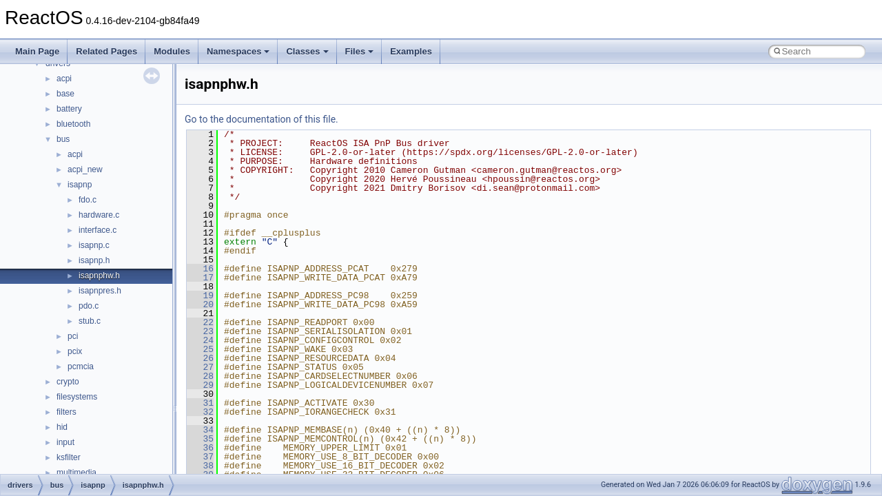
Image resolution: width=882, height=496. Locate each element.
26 (200, 358)
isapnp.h (94, 260)
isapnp (80, 184)
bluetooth (73, 124)
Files (359, 51)
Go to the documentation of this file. (261, 119)
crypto (68, 381)
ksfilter (69, 457)
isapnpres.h (100, 291)
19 (200, 295)
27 (200, 367)
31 (200, 403)
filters (66, 412)
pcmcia (81, 366)
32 (200, 412)
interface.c (97, 230)
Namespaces (238, 51)
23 (200, 331)
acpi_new (85, 169)
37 (200, 457)
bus (63, 139)
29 (200, 385)
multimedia (76, 472)
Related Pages (106, 51)
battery (69, 109)
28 (200, 376)
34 (200, 430)
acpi (64, 78)
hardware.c (99, 215)
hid (62, 427)
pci (73, 336)
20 (200, 304)
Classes (307, 51)
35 (200, 439)
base (65, 94)
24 (200, 340)
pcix (75, 351)
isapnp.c (94, 245)
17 (200, 277)
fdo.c (87, 200)
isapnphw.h (99, 275)
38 (200, 465)
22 (200, 322)
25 (200, 349)
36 (200, 448)
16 (200, 268)
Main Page (37, 51)
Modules (172, 51)
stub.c (90, 321)
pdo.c (89, 306)
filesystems (77, 397)
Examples (411, 51)
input (65, 442)
